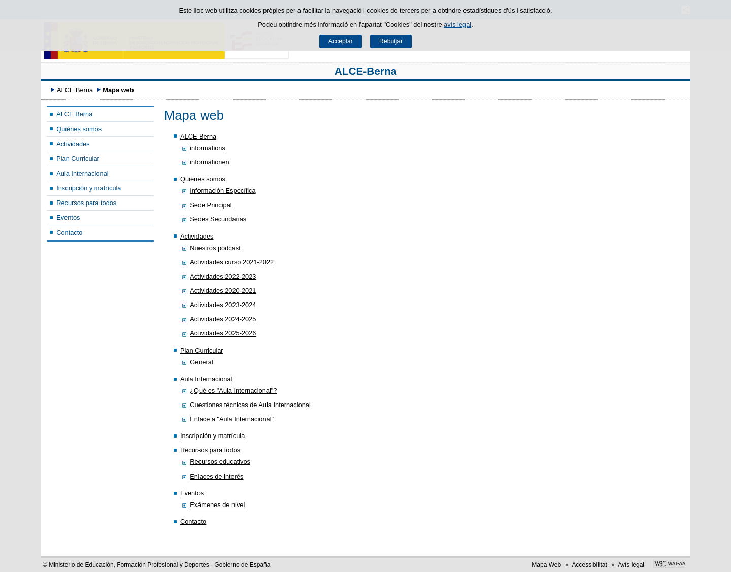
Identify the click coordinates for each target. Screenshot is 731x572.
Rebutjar (391, 41)
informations (207, 148)
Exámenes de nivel (217, 505)
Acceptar (340, 41)
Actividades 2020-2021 (223, 290)
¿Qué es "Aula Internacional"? (233, 390)
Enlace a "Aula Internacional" (232, 419)
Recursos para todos (86, 203)
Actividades (72, 144)
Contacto (69, 233)
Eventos (68, 217)
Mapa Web (546, 564)
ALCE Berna (75, 90)
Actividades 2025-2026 (223, 333)
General (201, 362)
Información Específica (222, 190)
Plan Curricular (77, 158)
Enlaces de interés (216, 476)
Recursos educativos (220, 461)
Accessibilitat (589, 564)
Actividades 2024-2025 (223, 319)
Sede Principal (211, 205)
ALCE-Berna (366, 71)
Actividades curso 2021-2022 (232, 262)
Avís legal (631, 564)
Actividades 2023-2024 (223, 305)
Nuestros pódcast (215, 248)
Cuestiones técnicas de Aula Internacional (250, 405)
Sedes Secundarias (218, 219)
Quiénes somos (79, 129)
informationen (209, 162)
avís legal (457, 24)
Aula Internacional (82, 173)
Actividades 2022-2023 (223, 276)
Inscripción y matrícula (88, 188)
